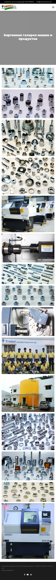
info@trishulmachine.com (44, 2)
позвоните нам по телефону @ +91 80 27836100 (19, 2)
